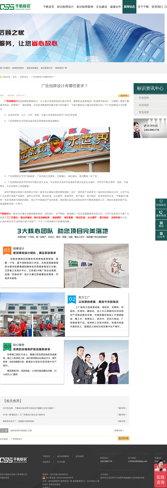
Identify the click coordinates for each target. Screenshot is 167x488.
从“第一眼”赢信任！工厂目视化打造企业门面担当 (24, 415)
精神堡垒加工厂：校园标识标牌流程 (18, 421)
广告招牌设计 (17, 439)
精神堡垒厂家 (61, 68)
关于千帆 (143, 6)
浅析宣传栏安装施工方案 (21, 430)
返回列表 (124, 96)
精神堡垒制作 (18, 68)
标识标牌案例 (85, 6)
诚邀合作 (115, 6)
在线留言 (46, 462)
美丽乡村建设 (32, 68)
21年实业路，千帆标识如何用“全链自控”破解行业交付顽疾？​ (29, 408)
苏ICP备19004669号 (59, 474)
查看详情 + (119, 430)
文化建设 (101, 6)
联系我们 (157, 6)
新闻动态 (129, 6)
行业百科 (144, 97)
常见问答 (144, 112)
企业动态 (144, 105)
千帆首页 (48, 6)
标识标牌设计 (65, 6)
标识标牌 (80, 456)
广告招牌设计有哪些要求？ (43, 77)
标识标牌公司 (47, 68)
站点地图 (61, 462)
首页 (15, 77)
